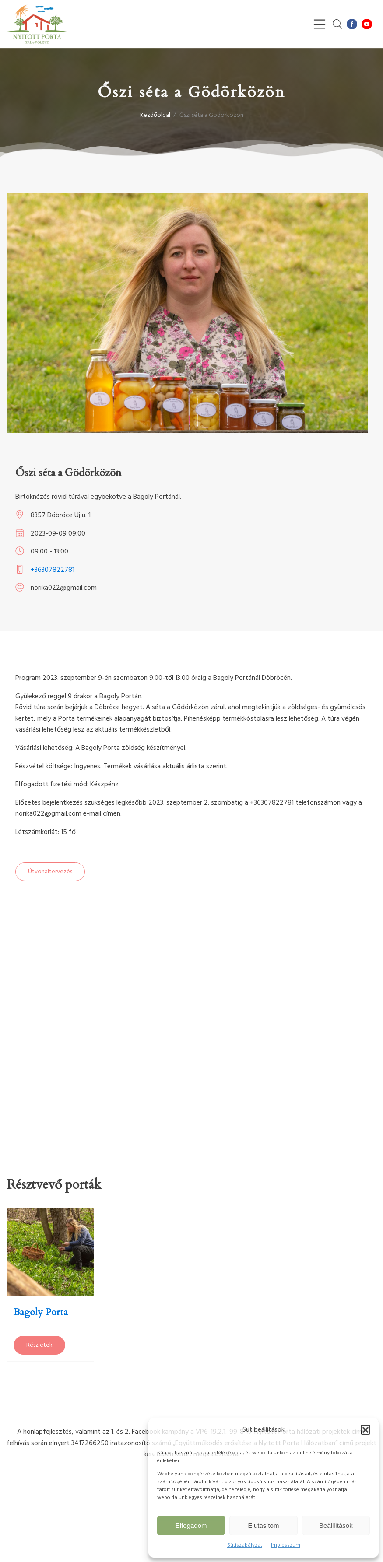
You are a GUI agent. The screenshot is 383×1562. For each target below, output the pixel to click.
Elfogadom (191, 1525)
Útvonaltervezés (50, 872)
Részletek (39, 1345)
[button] (365, 1429)
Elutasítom (263, 1525)
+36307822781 (52, 570)
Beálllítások (336, 1525)
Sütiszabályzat (244, 1545)
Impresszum (285, 1545)
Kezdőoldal (155, 115)
